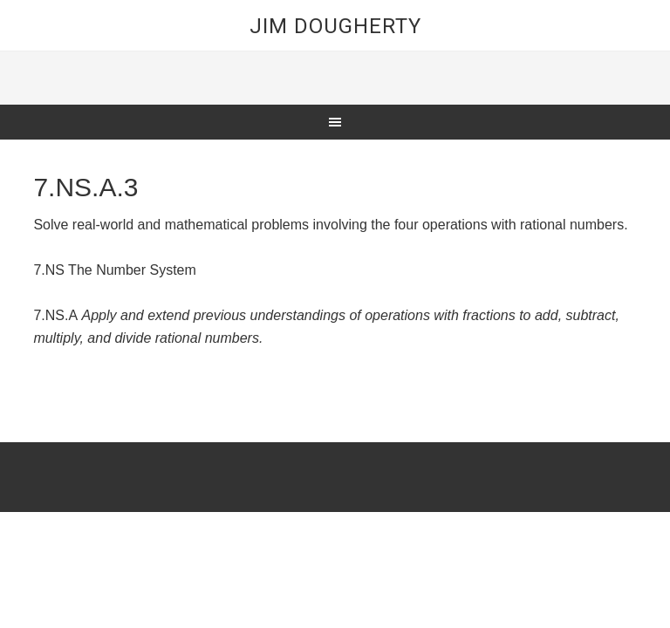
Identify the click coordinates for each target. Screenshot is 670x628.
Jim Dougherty (335, 26)
